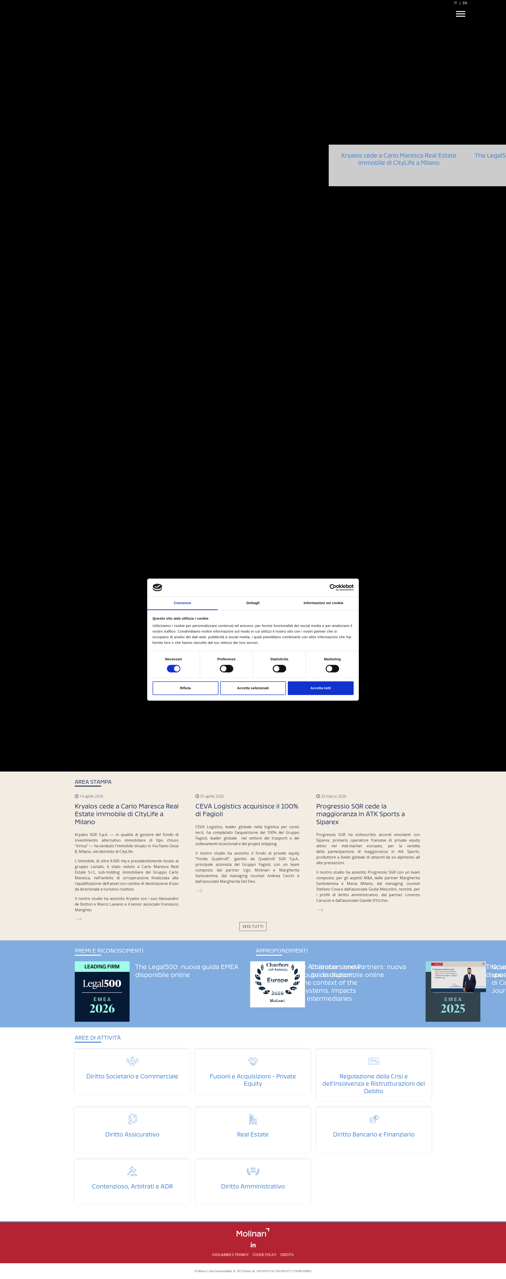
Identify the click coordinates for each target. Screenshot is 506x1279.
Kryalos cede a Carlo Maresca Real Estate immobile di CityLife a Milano (399, 171)
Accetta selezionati (253, 688)
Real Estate (253, 1132)
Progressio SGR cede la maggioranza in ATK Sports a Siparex (360, 812)
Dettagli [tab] (253, 603)
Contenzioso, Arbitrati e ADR (132, 1184)
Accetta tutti (320, 688)
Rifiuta (185, 688)
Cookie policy (265, 1255)
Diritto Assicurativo (132, 1132)
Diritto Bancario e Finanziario (374, 1132)
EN (465, 3)
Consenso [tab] (182, 603)
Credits (287, 1255)
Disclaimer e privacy (230, 1255)
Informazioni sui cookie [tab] (324, 603)
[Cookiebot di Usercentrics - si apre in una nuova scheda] (333, 587)
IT (455, 3)
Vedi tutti (253, 926)
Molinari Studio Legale (253, 14)
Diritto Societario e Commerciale (132, 1074)
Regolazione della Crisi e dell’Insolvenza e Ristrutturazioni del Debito (373, 1082)
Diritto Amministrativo (253, 1184)
